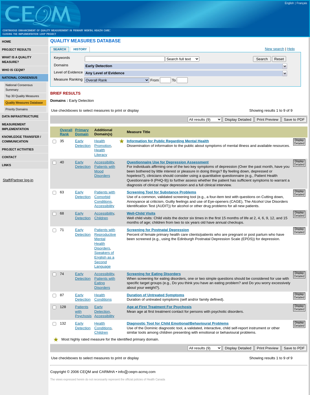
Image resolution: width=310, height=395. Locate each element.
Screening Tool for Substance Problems (161, 192)
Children (101, 218)
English (289, 3)
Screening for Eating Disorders (154, 274)
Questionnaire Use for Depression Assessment (167, 162)
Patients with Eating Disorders (104, 283)
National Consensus (19, 77)
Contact (9, 157)
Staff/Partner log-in (18, 180)
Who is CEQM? (13, 70)
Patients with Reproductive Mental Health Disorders (105, 239)
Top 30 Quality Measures (22, 96)
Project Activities (18, 149)
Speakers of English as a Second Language (104, 259)
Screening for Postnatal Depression (158, 230)
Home (6, 41)
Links (6, 165)
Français (302, 3)
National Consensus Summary (19, 87)
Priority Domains (17, 109)
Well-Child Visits (141, 213)
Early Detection (83, 143)
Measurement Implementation (15, 127)
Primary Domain (82, 132)
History (80, 49)
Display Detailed (299, 142)
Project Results (16, 49)
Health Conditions (103, 297)
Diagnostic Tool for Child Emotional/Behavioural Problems (178, 323)
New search (274, 49)
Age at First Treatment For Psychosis (159, 307)
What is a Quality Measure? (16, 60)
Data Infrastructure (20, 116)
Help (291, 49)
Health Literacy (100, 152)
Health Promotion (102, 143)
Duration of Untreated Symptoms (155, 295)
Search (59, 49)
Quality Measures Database (24, 102)
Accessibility (104, 162)
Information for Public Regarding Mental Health (168, 141)
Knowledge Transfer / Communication (21, 139)
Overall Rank (66, 132)
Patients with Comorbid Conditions (104, 196)
